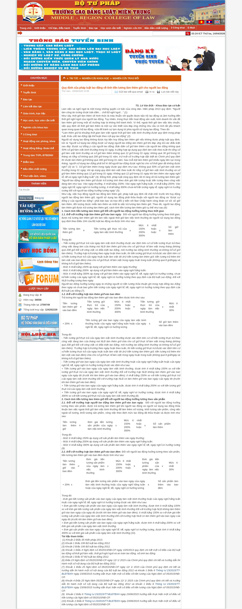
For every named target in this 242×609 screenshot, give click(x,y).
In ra (152, 91)
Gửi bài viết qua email (131, 91)
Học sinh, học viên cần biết (37, 120)
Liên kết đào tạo (31, 106)
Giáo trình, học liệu (32, 113)
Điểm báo (27, 161)
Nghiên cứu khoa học (34, 127)
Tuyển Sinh (28, 92)
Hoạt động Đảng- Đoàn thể (37, 148)
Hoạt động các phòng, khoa (37, 141)
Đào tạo (26, 99)
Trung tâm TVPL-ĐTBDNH (36, 155)
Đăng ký (38, 198)
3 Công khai (28, 134)
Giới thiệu (27, 85)
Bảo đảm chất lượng (33, 168)
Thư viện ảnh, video (33, 175)
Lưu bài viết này (170, 91)
